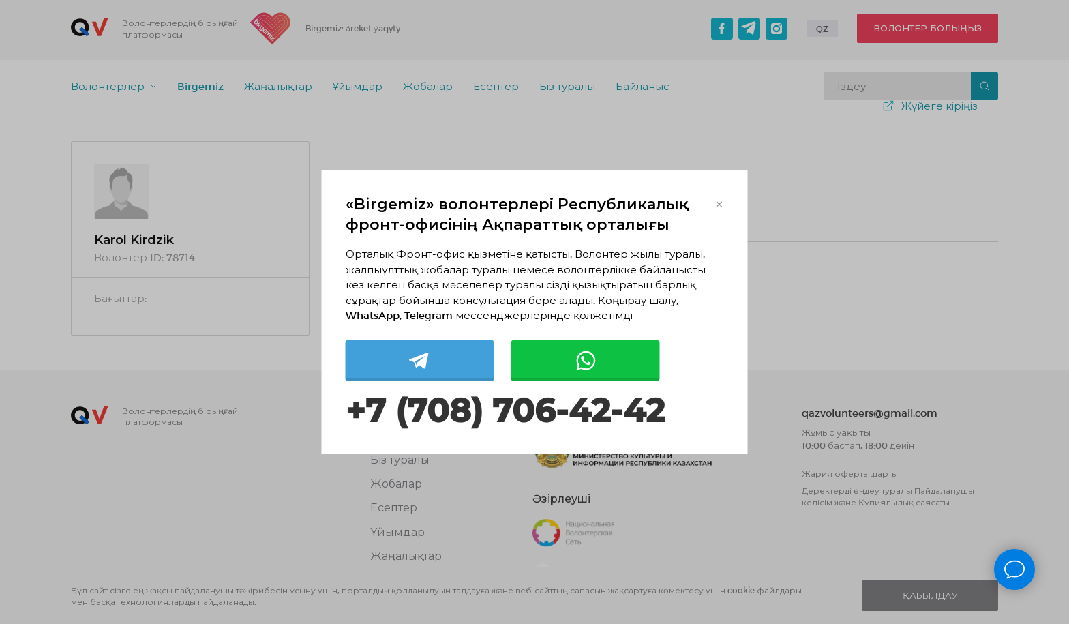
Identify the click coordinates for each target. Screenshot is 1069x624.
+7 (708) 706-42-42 (505, 410)
